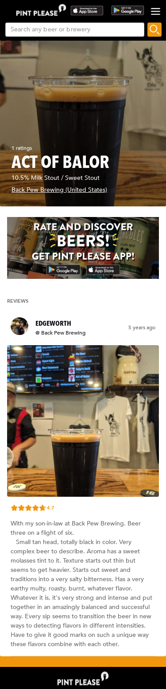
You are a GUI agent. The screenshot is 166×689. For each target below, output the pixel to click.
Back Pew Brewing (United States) (59, 190)
